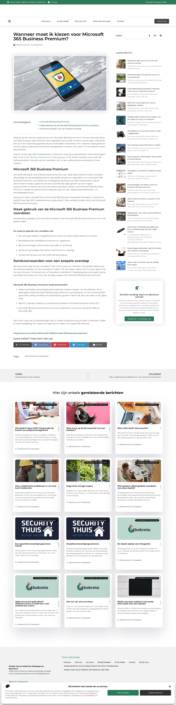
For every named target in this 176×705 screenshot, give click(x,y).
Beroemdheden (104, 662)
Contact (120, 21)
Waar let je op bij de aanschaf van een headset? (85, 429)
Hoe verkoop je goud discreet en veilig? (143, 145)
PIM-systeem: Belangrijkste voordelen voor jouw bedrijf (136, 487)
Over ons (78, 662)
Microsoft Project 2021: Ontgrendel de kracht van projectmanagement (34, 429)
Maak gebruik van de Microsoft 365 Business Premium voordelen (69, 125)
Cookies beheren (155, 693)
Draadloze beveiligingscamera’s (82, 544)
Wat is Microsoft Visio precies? (132, 428)
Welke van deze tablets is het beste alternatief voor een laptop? (135, 603)
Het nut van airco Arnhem (79, 602)
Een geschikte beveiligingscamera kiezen (33, 545)
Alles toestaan (123, 693)
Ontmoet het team (102, 21)
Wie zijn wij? (81, 21)
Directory (46, 21)
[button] (170, 686)
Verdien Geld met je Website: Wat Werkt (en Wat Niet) (86, 670)
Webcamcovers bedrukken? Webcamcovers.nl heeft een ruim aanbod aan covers (32, 604)
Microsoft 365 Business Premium (55, 122)
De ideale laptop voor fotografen (134, 544)
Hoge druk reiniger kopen (79, 486)
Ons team (90, 662)
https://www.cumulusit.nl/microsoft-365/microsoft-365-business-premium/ (50, 333)
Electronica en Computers (29, 45)
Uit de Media (63, 21)
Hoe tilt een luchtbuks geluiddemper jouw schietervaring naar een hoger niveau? (142, 229)
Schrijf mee (143, 662)
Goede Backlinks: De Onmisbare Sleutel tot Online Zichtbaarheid (91, 666)
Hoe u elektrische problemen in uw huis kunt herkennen (35, 487)
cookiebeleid (88, 695)
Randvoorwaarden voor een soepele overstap (60, 129)
